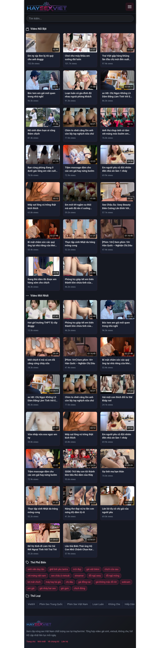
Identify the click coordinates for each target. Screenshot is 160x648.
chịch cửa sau (111, 569)
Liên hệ (64, 641)
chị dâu (69, 582)
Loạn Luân (98, 604)
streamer (79, 575)
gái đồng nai (84, 582)
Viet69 (31, 604)
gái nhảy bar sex (48, 588)
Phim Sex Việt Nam (77, 604)
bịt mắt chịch (34, 582)
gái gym (65, 588)
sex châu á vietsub (60, 575)
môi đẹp (77, 569)
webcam (126, 582)
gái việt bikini (92, 569)
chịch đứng (79, 588)
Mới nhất (42, 641)
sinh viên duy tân (36, 569)
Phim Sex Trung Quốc (51, 604)
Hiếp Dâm (130, 604)
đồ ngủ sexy (95, 575)
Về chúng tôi (53, 641)
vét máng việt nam (37, 575)
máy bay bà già (53, 582)
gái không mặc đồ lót (106, 582)
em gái (31, 588)
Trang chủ (31, 641)
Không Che (114, 604)
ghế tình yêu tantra (59, 569)
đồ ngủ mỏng (112, 575)
